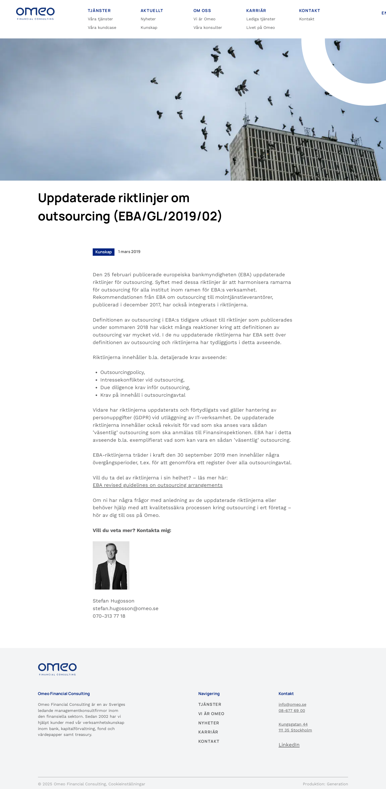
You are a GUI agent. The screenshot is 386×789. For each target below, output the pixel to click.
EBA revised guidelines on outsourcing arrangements (158, 485)
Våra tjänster (100, 19)
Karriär (208, 732)
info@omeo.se (292, 704)
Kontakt (306, 19)
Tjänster (210, 704)
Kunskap (149, 27)
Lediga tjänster (260, 19)
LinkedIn (289, 745)
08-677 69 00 (292, 710)
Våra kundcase (102, 27)
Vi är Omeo (204, 19)
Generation (337, 784)
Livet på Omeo (260, 27)
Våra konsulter (207, 27)
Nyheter (148, 19)
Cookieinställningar (126, 784)
